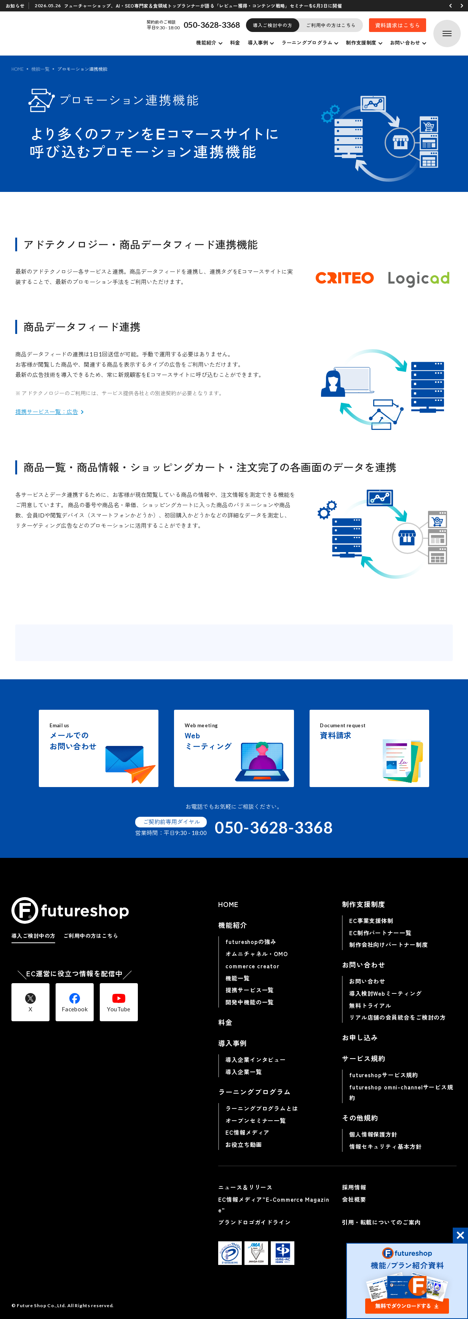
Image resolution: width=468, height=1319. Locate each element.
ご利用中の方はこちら (331, 25)
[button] (450, 5)
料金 (235, 42)
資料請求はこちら (397, 25)
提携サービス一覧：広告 (46, 411)
